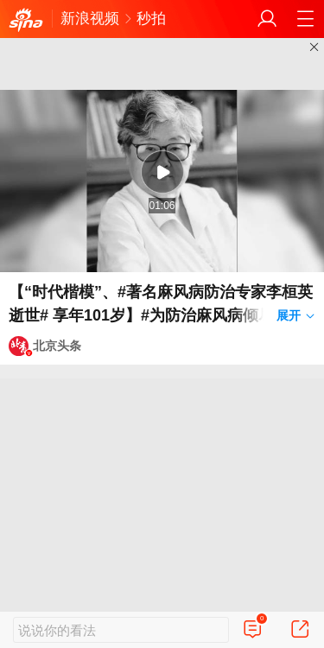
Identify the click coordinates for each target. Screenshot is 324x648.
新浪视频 (89, 18)
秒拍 (151, 18)
